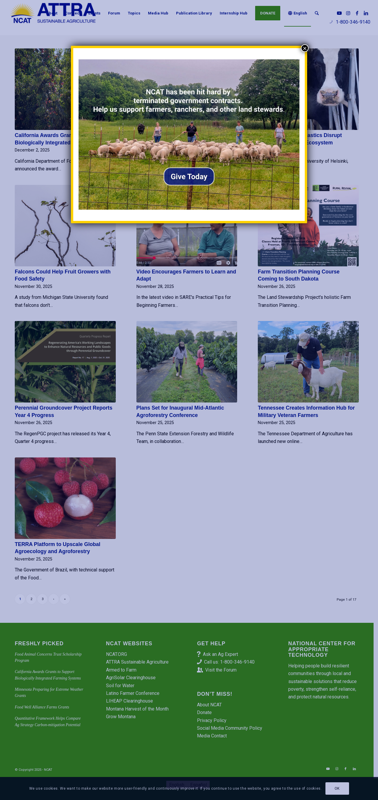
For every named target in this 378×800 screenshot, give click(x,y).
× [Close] (305, 48)
